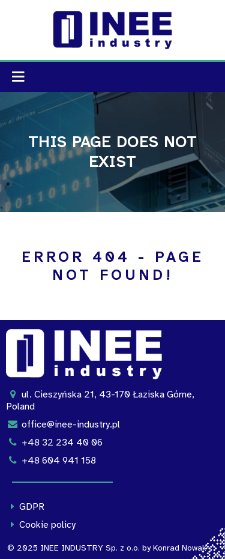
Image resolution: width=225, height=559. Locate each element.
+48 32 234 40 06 (54, 443)
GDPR (25, 507)
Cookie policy (41, 525)
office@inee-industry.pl (63, 424)
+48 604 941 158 (51, 461)
